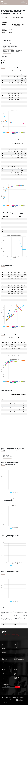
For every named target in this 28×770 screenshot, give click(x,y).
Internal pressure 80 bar (7, 457)
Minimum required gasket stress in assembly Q (12, 50)
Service (15, 640)
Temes (5, 62)
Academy (15, 643)
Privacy (10, 697)
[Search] (14, 3)
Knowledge (16, 669)
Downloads (16, 678)
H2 (2, 658)
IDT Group (16, 658)
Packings (3, 644)
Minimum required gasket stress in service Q (12, 51)
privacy (8, 688)
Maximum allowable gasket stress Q (10, 46)
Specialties (3, 649)
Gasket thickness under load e (8, 43)
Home (2, 6)
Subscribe (18, 686)
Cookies (18, 697)
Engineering (16, 645)
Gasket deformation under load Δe (9, 45)
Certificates (16, 660)
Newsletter (16, 674)
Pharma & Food (4, 659)
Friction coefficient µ (7, 52)
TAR (15, 644)
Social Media (14, 697)
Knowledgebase (16, 664)
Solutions (3, 655)
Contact (15, 666)
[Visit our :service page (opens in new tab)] (6, 700)
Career (15, 663)
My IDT (22, 1)
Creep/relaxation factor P (8, 48)
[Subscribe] (8, 687)
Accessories (4, 652)
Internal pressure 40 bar (7, 456)
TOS (2, 697)
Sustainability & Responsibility (19, 659)
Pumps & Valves (4, 662)
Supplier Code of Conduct (18, 662)
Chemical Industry (5, 660)
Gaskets (3, 643)
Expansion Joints (4, 648)
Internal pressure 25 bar (7, 455)
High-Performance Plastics (6, 645)
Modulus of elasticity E (7, 47)
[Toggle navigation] (26, 1)
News (15, 673)
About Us (16, 655)
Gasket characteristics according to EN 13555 (21, 6)
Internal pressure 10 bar (7, 454)
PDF (4, 60)
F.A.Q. (3, 673)
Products (3, 640)
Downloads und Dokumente (8, 6)
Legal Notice (6, 697)
